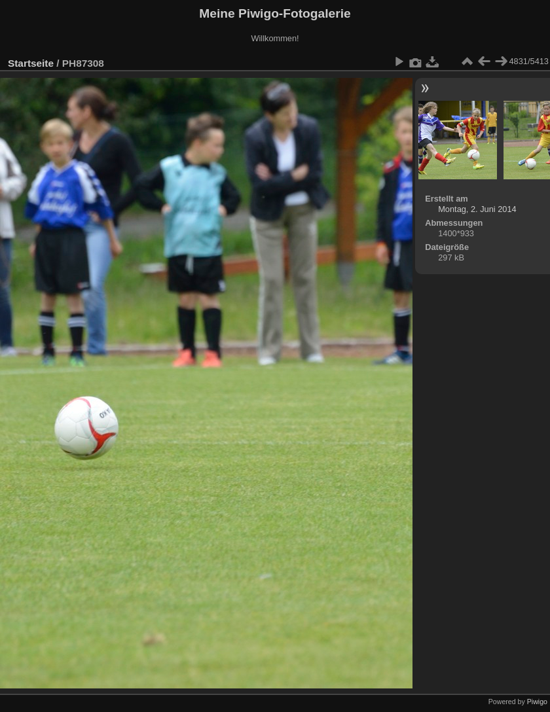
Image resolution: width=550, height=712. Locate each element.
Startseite (31, 63)
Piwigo (537, 701)
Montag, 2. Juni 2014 (477, 209)
